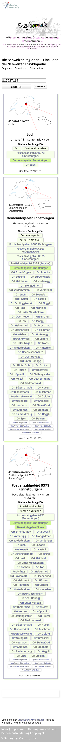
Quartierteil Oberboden (19, 426)
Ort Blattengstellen (40, 374)
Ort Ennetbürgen (21, 272)
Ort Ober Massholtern (30, 352)
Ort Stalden (38, 418)
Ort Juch (30, 164)
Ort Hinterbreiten (20, 347)
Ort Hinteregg (40, 334)
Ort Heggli (43, 414)
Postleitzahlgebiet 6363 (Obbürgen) (30, 244)
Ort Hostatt (21, 298)
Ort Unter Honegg (30, 361)
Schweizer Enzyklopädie (31, 719)
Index (4, 729)
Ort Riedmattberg (22, 414)
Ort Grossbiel (41, 400)
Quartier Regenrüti (19, 422)
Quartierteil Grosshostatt (19, 429)
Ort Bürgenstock (39, 276)
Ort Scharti (41, 338)
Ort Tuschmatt (42, 392)
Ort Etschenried (20, 329)
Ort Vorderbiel (43, 290)
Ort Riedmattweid (30, 383)
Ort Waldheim (19, 281)
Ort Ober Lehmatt (39, 378)
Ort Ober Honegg (30, 356)
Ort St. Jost (42, 365)
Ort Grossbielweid (21, 396)
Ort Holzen (20, 369)
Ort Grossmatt (42, 325)
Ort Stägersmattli (22, 387)
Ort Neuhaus (19, 405)
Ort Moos (43, 343)
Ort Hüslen (19, 334)
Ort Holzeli (17, 378)
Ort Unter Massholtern (30, 312)
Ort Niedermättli (19, 392)
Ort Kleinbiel (38, 307)
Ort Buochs (43, 272)
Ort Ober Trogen (21, 316)
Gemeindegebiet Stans (30, 527)
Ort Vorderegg (41, 281)
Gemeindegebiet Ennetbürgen (30, 160)
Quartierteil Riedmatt (41, 422)
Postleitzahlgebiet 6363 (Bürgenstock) (30, 250)
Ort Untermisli (21, 338)
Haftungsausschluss (41, 729)
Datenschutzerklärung (15, 733)
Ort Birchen (42, 316)
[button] (16, 86)
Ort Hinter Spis (21, 365)
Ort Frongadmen (30, 285)
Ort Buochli (18, 276)
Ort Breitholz (40, 409)
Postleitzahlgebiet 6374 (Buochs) (30, 263)
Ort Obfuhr (43, 396)
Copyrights (39, 733)
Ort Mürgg (38, 321)
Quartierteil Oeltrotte (42, 426)
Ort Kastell (40, 298)
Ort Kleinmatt (42, 329)
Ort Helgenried (19, 325)
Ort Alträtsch (20, 409)
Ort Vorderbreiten (19, 290)
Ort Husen (43, 387)
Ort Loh (21, 321)
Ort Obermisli (39, 369)
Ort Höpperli (16, 374)
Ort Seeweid (38, 294)
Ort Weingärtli (20, 400)
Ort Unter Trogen (22, 343)
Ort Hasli (20, 307)
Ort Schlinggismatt (22, 303)
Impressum (18, 729)
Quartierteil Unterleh (30, 432)
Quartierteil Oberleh (43, 429)
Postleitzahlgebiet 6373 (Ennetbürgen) (30, 154)
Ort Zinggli (44, 303)
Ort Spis (21, 418)
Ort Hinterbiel (43, 347)
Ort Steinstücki (41, 405)
